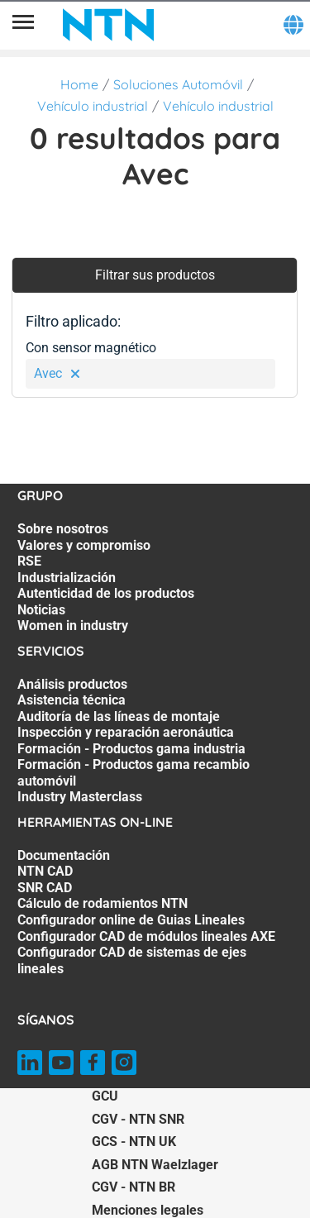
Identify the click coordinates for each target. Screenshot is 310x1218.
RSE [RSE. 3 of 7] (29, 561)
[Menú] (23, 25)
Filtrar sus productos (155, 275)
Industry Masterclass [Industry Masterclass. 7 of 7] (79, 797)
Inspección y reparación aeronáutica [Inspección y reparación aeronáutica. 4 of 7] (125, 732)
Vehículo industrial (92, 106)
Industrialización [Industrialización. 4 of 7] (66, 577)
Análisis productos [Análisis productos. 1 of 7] (72, 684)
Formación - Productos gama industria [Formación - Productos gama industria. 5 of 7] (131, 749)
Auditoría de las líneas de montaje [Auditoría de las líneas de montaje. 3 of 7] (118, 716)
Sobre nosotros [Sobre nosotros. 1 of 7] (62, 529)
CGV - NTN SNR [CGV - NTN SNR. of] (138, 1119)
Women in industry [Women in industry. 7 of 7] (72, 625)
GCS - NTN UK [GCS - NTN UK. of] (134, 1141)
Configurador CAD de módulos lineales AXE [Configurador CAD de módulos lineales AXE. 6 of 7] (146, 936)
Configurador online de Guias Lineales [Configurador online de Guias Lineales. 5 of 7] (131, 920)
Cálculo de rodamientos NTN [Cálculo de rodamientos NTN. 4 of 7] (102, 903)
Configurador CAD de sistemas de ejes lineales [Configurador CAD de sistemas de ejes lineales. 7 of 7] (131, 960)
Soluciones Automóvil (178, 84)
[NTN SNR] (108, 24)
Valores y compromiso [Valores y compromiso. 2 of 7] (83, 545)
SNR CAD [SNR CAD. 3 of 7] (44, 888)
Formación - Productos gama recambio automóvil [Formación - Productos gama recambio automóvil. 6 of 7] (133, 773)
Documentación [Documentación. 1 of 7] (63, 855)
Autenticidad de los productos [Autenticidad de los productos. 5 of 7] (105, 593)
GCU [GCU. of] (105, 1096)
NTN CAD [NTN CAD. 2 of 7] (45, 871)
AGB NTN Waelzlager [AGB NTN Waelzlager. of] (155, 1165)
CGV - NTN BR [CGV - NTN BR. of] (133, 1187)
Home (79, 84)
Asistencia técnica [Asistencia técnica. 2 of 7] (71, 700)
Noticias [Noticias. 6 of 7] (41, 610)
